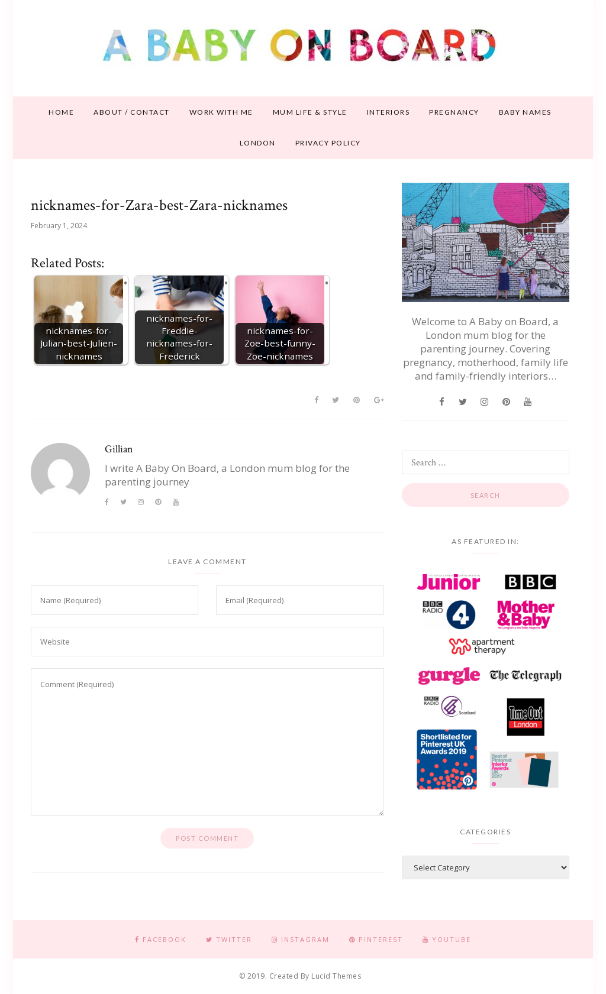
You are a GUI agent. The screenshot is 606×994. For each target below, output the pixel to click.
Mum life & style (310, 112)
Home (61, 112)
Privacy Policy (328, 142)
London (258, 142)
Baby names (525, 112)
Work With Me (221, 112)
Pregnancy (454, 112)
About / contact (132, 112)
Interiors (388, 112)
